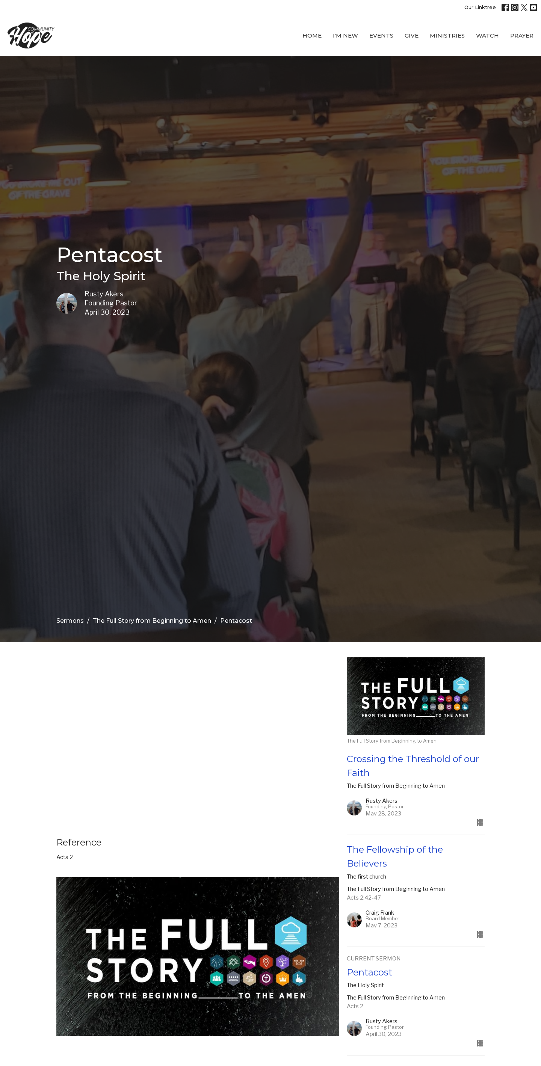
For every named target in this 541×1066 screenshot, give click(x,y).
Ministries (447, 35)
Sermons (70, 620)
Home (312, 35)
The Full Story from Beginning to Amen (152, 620)
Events (381, 35)
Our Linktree (480, 7)
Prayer (521, 35)
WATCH (487, 35)
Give (412, 35)
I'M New (345, 35)
